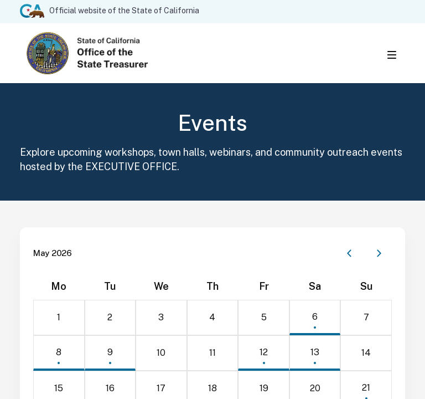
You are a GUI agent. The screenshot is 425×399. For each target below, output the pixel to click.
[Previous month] (349, 255)
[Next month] (379, 255)
